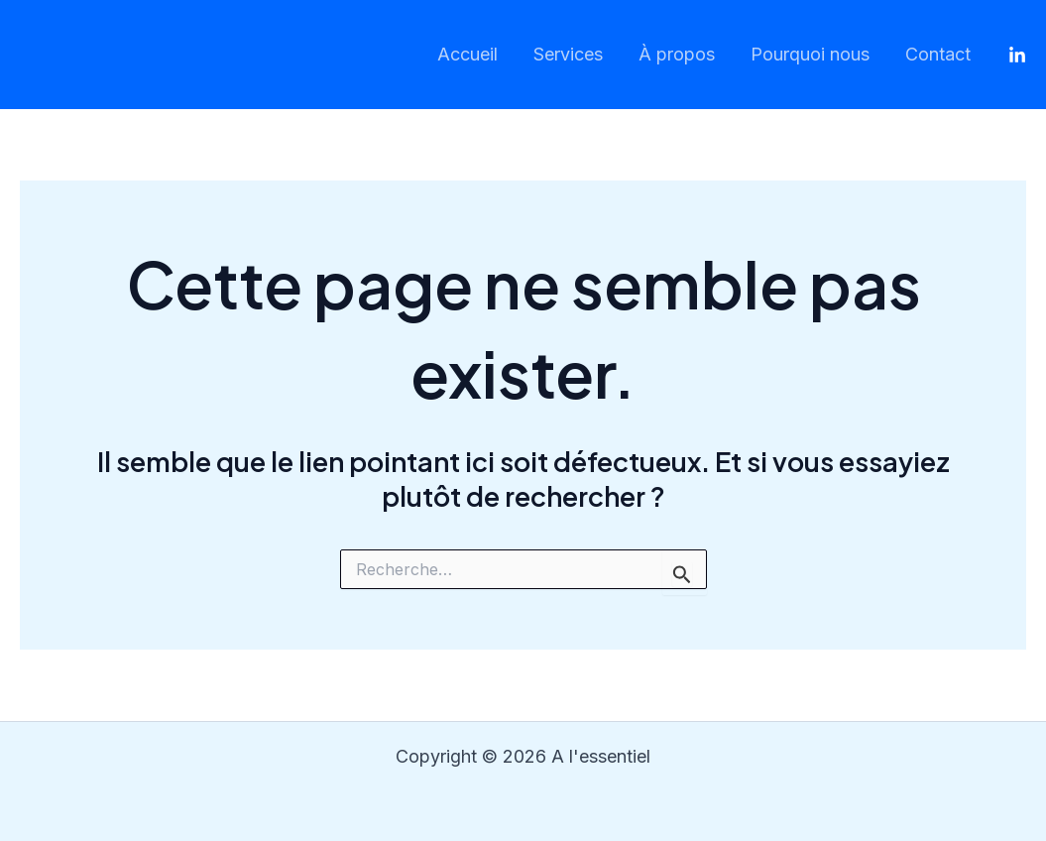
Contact (938, 54)
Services (568, 54)
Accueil (467, 54)
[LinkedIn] (1017, 55)
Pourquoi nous (810, 54)
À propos (677, 54)
